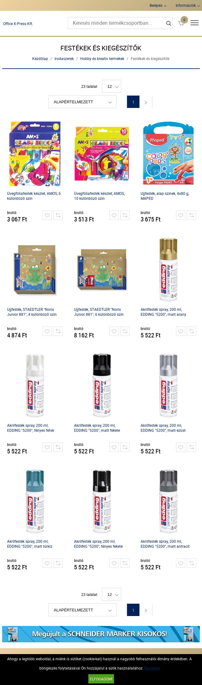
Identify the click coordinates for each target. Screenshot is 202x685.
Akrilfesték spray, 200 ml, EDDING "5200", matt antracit (165, 544)
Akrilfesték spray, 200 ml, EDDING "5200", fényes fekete (98, 544)
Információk (186, 5)
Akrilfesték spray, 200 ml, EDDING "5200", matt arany (163, 312)
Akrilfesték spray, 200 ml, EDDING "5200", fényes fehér (30, 428)
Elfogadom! (101, 678)
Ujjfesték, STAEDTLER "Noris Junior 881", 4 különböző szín (32, 312)
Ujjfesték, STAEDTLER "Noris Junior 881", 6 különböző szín (99, 312)
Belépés (156, 5)
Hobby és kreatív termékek (102, 58)
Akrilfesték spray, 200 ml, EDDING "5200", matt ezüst (163, 428)
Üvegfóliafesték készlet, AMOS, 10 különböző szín (99, 196)
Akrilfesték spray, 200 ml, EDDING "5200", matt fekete (97, 428)
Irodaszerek (64, 58)
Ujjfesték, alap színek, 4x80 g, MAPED (165, 196)
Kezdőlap (40, 58)
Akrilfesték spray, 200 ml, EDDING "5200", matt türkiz (29, 544)
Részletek (152, 668)
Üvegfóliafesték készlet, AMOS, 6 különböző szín (34, 196)
